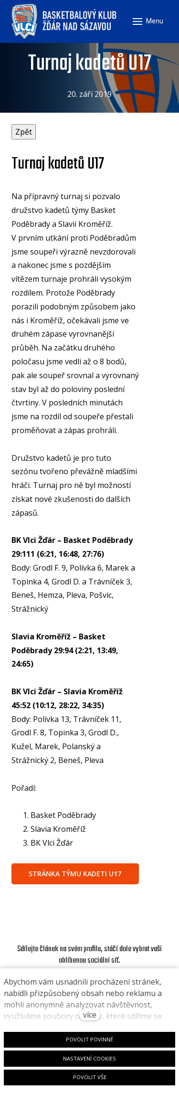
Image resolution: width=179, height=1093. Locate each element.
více (89, 1014)
